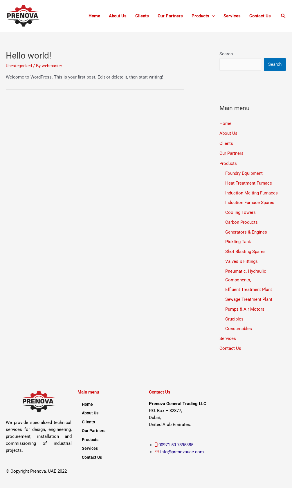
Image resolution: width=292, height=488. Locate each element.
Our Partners (170, 16)
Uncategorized (20, 65)
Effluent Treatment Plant (248, 289)
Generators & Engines (246, 231)
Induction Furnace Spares (249, 202)
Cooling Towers (240, 211)
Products (203, 16)
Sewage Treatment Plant (248, 298)
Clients (142, 16)
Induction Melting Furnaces (251, 192)
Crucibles (234, 318)
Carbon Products (241, 221)
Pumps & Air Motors (244, 308)
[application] (212, 16)
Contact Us (260, 16)
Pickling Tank (238, 241)
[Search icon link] (283, 16)
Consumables (238, 328)
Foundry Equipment (244, 172)
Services (232, 16)
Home (94, 16)
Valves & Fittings (241, 260)
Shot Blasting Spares (245, 250)
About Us (118, 16)
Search (226, 54)
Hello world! (28, 55)
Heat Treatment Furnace (248, 182)
